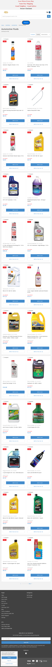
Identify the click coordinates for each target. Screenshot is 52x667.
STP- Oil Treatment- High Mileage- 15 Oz (37, 245)
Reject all (9, 660)
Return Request (5, 615)
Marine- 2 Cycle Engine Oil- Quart (11, 563)
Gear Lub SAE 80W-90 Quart (34, 472)
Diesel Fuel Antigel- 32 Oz (9, 383)
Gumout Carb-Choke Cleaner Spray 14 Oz (13, 155)
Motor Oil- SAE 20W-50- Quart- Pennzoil (13, 518)
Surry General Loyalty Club (7, 613)
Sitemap (3, 617)
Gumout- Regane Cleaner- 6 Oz (11, 64)
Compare (32, 34)
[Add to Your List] (14, 78)
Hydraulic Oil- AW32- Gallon (34, 383)
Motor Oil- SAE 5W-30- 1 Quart (35, 518)
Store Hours (4, 599)
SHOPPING (29, 597)
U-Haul (3, 605)
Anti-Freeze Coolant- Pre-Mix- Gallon (12, 427)
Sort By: (38, 34)
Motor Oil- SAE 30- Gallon (9, 291)
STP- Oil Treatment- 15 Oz (9, 199)
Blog (2, 609)
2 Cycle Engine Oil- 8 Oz (33, 427)
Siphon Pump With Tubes (33, 110)
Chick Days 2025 (5, 607)
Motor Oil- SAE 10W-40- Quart (35, 155)
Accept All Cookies (9, 663)
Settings (9, 657)
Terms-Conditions (5, 611)
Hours (26, 23)
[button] (26, 23)
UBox (2, 595)
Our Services (4, 603)
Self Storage (4, 597)
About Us (3, 601)
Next (30, 583)
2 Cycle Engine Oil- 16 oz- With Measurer (13, 472)
